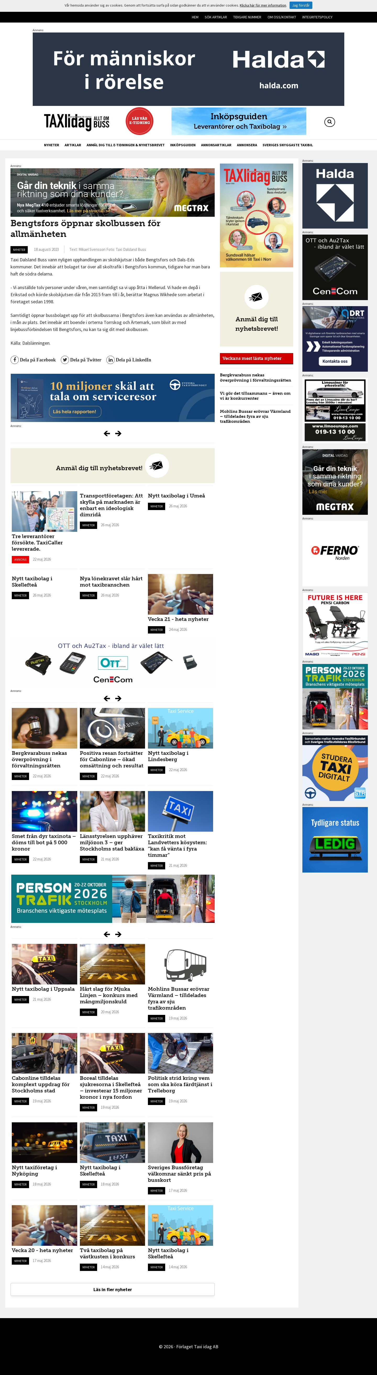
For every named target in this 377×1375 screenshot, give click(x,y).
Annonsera (247, 145)
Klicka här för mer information (263, 5)
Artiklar (73, 145)
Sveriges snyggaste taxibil (288, 145)
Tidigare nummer (247, 17)
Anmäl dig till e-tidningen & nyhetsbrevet (126, 145)
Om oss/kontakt (282, 17)
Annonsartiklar (216, 145)
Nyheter (51, 145)
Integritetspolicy (317, 17)
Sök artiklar (216, 17)
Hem (195, 17)
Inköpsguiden (183, 145)
